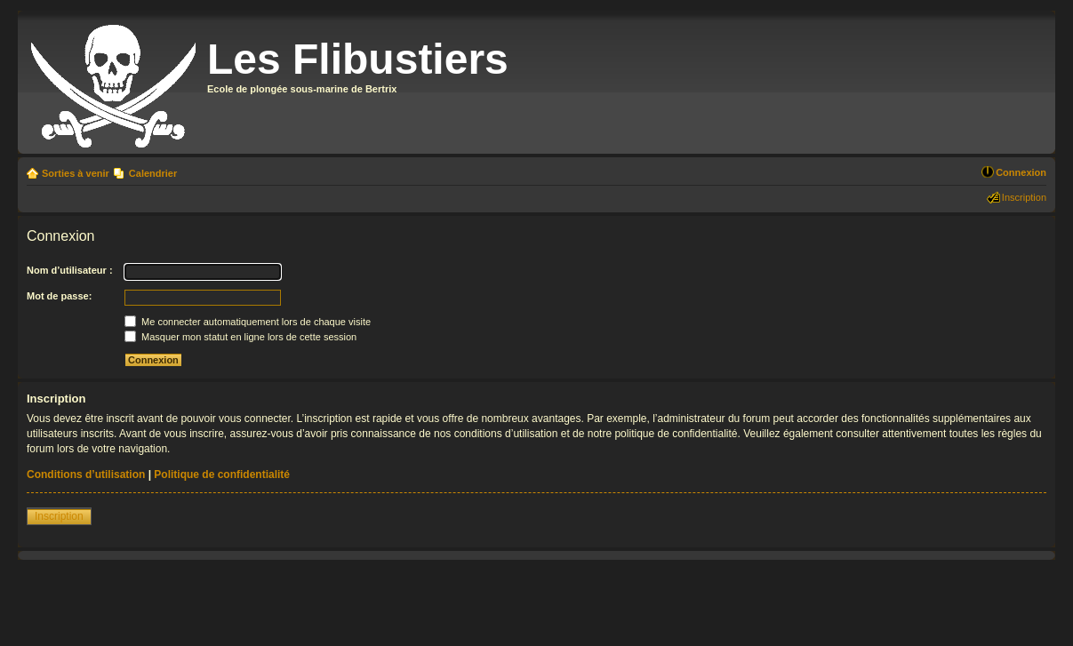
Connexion (1021, 172)
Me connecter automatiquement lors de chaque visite (247, 321)
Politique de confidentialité (222, 474)
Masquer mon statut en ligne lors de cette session (240, 336)
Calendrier (153, 173)
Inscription (1024, 197)
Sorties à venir (75, 173)
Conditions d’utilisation (86, 474)
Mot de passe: (59, 296)
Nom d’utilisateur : (70, 270)
